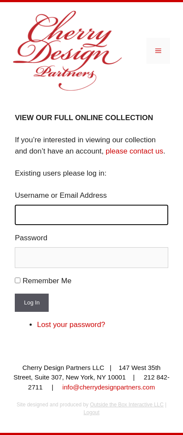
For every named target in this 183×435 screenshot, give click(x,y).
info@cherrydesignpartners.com (109, 387)
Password (31, 238)
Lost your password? (71, 325)
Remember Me (47, 281)
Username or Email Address (61, 195)
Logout (91, 412)
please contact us (134, 151)
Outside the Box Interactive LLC (126, 405)
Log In (32, 302)
